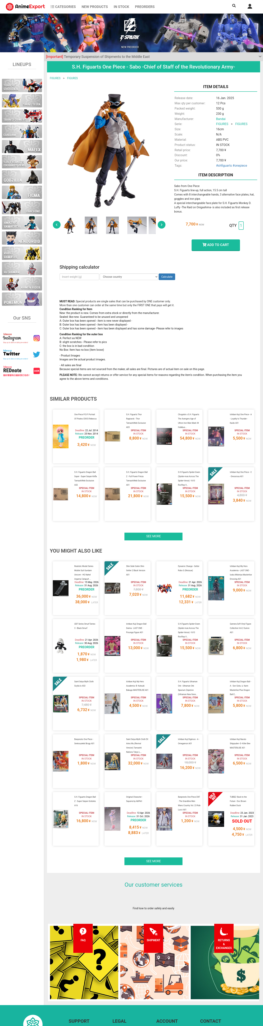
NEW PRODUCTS (95, 7)
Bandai (221, 119)
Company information (125, 997)
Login (159, 989)
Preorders (145, 7)
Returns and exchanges (83, 997)
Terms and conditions (125, 981)
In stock (121, 7)
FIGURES (55, 78)
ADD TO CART (215, 245)
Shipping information (81, 989)
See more (153, 521)
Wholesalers (163, 997)
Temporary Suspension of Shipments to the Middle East (98, 57)
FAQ (71, 981)
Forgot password (166, 981)
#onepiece (240, 165)
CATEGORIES (63, 7)
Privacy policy (120, 989)
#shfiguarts (224, 165)
